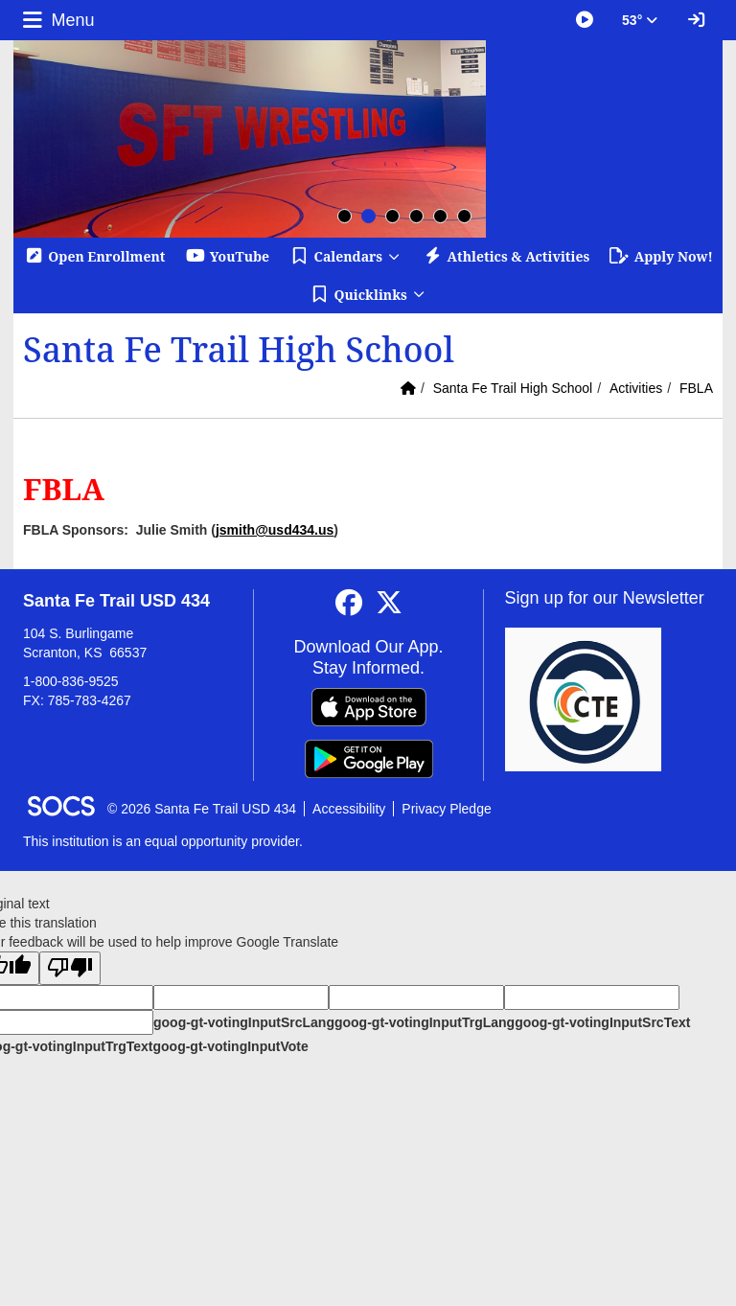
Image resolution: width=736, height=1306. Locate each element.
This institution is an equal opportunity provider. (163, 841)
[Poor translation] (70, 968)
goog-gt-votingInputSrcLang (243, 1022)
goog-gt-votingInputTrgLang (424, 1022)
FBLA (696, 388)
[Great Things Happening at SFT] (585, 20)
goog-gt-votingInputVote (230, 1046)
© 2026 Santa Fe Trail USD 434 (201, 808)
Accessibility (348, 808)
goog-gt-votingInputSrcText (602, 1022)
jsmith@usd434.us (275, 530)
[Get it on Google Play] (369, 759)
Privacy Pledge (446, 808)
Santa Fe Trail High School (513, 388)
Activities (636, 388)
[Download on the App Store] (368, 707)
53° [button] (639, 20)
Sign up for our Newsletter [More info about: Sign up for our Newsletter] (604, 597)
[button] (345, 257)
